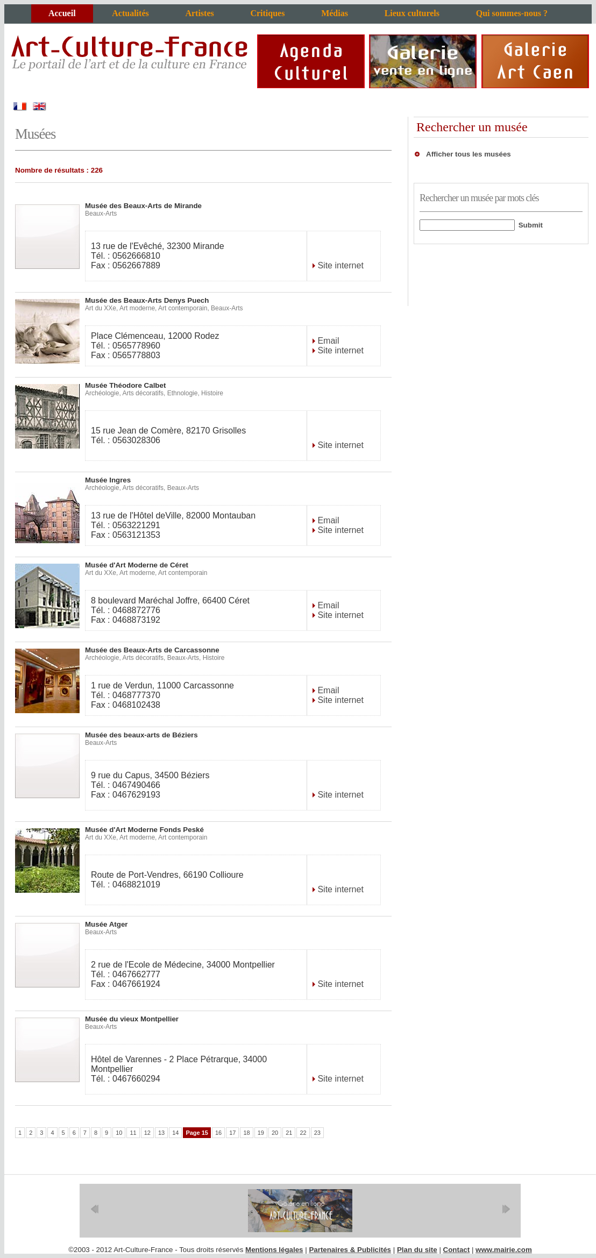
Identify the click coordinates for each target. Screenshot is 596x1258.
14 (175, 1132)
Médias (334, 13)
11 (133, 1132)
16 (218, 1132)
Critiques (267, 13)
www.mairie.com (504, 1250)
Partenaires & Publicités (350, 1250)
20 (275, 1132)
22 (303, 1132)
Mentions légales (274, 1250)
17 (232, 1132)
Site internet (339, 265)
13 (161, 1132)
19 (261, 1132)
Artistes (199, 13)
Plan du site (417, 1250)
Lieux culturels (412, 13)
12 (147, 1132)
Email (327, 340)
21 (289, 1132)
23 (317, 1132)
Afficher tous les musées (468, 154)
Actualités (130, 13)
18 (246, 1132)
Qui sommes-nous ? (512, 13)
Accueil (62, 13)
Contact (456, 1250)
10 (119, 1132)
